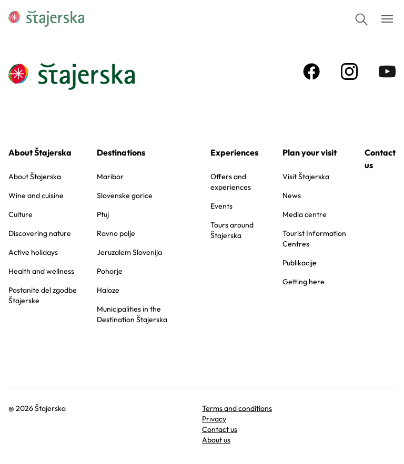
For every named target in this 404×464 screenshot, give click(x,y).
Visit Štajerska (305, 176)
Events (221, 206)
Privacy (214, 419)
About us (216, 440)
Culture (20, 214)
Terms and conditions (237, 408)
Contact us (380, 158)
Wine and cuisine (36, 195)
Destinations (121, 152)
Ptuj (103, 214)
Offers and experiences (230, 182)
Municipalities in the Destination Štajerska (132, 314)
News (291, 195)
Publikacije (299, 262)
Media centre (304, 214)
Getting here (303, 281)
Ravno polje (116, 233)
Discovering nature (39, 233)
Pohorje (110, 271)
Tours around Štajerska (232, 230)
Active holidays (33, 252)
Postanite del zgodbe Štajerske (42, 295)
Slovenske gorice (125, 195)
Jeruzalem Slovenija (129, 252)
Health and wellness (41, 271)
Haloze (108, 290)
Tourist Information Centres (314, 239)
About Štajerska (40, 152)
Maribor (110, 176)
